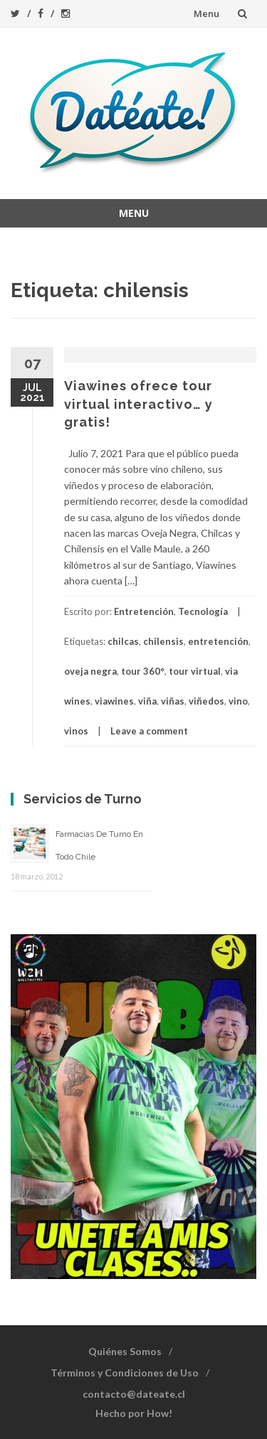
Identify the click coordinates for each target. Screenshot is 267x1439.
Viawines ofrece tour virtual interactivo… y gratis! (138, 403)
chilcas (123, 641)
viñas (172, 701)
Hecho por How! (133, 1413)
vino (238, 701)
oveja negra (90, 671)
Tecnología (203, 611)
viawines (114, 701)
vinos (76, 731)
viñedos (206, 701)
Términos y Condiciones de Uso (125, 1372)
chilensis (163, 641)
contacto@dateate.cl (134, 1394)
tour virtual (195, 671)
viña (147, 701)
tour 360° (142, 671)
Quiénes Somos (125, 1351)
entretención (218, 641)
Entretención (144, 611)
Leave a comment (149, 731)
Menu (206, 13)
